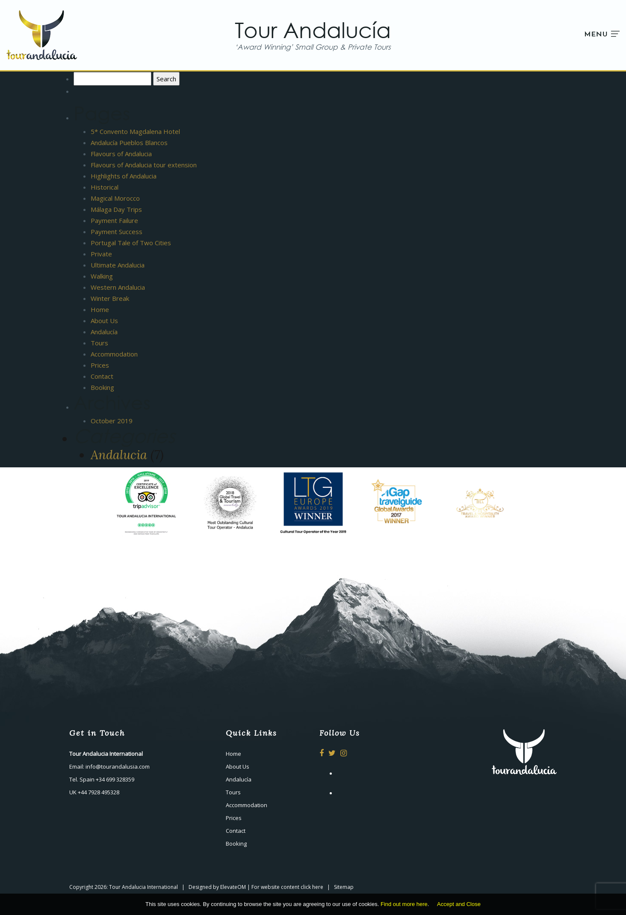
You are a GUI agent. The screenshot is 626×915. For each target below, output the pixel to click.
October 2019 (112, 420)
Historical (104, 187)
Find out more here (404, 904)
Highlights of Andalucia (123, 176)
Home (100, 309)
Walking (102, 276)
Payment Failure (114, 220)
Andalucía (104, 331)
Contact (102, 376)
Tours (99, 343)
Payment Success (116, 231)
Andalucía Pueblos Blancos (129, 142)
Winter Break (110, 298)
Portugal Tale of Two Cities (131, 242)
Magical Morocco (115, 198)
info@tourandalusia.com (118, 766)
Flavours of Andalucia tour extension (144, 164)
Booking (102, 387)
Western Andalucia (118, 287)
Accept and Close (459, 904)
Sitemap (344, 887)
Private (101, 254)
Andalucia (119, 455)
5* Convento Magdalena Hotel (135, 131)
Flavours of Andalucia (121, 153)
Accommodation (114, 354)
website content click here (292, 887)
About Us (104, 320)
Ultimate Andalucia (118, 265)
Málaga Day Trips (116, 209)
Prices (100, 365)
